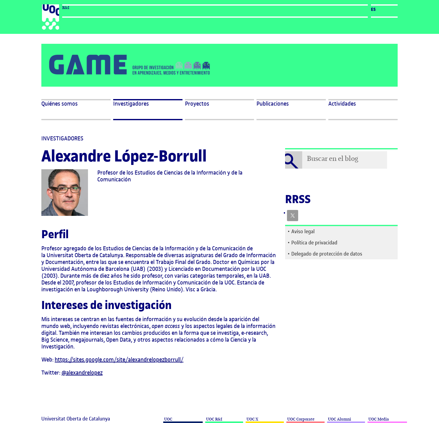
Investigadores (131, 103)
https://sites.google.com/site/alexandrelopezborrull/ (119, 359)
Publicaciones (272, 103)
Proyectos (197, 103)
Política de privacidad (314, 242)
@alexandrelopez (82, 372)
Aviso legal (303, 231)
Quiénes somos (59, 103)
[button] (363, 109)
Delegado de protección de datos (326, 253)
